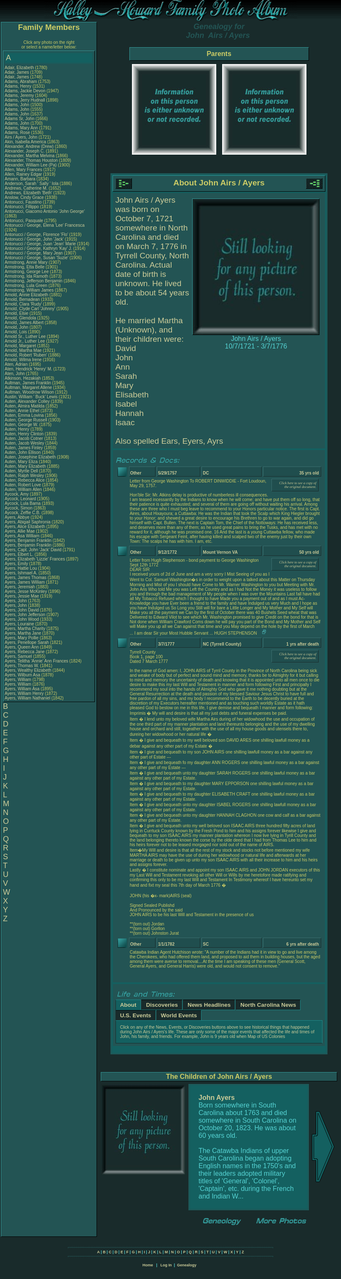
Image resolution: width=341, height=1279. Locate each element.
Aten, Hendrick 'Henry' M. (28, 369)
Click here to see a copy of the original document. (297, 485)
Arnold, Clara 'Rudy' (24, 304)
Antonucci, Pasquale (24, 220)
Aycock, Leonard (21, 498)
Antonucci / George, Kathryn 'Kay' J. (38, 248)
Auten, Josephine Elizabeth (30, 457)
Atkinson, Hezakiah (23, 378)
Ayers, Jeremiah (20, 587)
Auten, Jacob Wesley (24, 443)
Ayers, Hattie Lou (21, 568)
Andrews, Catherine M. (26, 188)
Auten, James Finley (24, 447)
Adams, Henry (18, 86)
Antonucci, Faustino (24, 202)
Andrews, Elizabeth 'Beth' (29, 192)
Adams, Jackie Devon (25, 90)
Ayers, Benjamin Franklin (28, 540)
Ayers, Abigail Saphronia (28, 522)
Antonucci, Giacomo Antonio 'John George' (45, 211)
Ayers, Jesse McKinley (26, 591)
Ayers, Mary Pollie (21, 637)
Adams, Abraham (21, 81)
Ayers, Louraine (20, 624)
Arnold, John (17, 327)
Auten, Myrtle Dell (21, 471)
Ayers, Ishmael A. (21, 573)
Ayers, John (16, 600)
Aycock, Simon (19, 508)
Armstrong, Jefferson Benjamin (33, 281)
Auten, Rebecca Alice (25, 480)
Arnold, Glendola (21, 318)
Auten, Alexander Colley (27, 401)
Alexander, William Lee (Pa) (30, 165)
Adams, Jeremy (20, 95)
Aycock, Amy (17, 494)
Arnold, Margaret (21, 345)
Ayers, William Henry (24, 693)
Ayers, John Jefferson (25, 614)
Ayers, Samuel (19, 656)
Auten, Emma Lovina (24, 415)
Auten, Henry (17, 429)
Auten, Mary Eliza (21, 461)
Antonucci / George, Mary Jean (34, 253)
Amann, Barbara (21, 179)
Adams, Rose (18, 132)
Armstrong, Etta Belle (24, 267)
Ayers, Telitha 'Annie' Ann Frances (36, 661)
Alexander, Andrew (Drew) (30, 146)
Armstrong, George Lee (27, 271)
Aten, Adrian (17, 364)
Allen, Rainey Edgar (23, 174)
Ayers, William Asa (22, 688)
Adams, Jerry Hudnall (25, 100)
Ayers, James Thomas (25, 577)
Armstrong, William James (29, 290)
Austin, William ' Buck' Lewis (31, 396)
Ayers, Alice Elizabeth (25, 526)
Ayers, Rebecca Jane (25, 651)
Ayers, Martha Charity (25, 628)
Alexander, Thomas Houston (31, 160)
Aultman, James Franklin (28, 383)
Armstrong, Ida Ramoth (26, 276)
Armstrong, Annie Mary (26, 262)
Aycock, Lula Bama (22, 503)
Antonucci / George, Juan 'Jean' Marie (40, 243)
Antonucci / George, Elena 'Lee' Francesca (44, 225)
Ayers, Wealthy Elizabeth (28, 670)
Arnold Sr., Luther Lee (25, 336)
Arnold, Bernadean (23, 299)
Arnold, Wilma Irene (23, 359)
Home (147, 1265)
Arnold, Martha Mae (24, 350)
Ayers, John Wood (22, 619)
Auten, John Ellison (23, 452)
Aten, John (15, 373)
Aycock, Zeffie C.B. (22, 512)
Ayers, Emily (17, 563)
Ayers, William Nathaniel (27, 698)
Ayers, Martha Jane (23, 633)
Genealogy (186, 1265)
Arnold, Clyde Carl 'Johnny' (30, 308)
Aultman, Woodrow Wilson (29, 392)
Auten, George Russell (26, 420)
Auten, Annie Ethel (22, 410)
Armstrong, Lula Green (26, 285)
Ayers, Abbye (18, 517)
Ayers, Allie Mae (20, 531)
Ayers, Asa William (22, 536)
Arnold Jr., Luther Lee (25, 341)
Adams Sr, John (20, 118)
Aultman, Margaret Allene (28, 387)
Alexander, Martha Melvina (29, 155)
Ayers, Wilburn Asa (22, 675)
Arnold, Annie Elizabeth (26, 294)
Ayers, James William (25, 582)
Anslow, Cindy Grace (24, 197)
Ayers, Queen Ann (22, 647)
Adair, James (17, 72)
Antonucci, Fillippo (22, 206)
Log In (166, 1265)
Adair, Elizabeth (20, 67)
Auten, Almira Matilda (25, 406)
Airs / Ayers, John (21, 137)
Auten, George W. (21, 424)
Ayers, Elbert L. (19, 554)
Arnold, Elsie (17, 313)
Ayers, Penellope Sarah (27, 642)
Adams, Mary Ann (22, 128)
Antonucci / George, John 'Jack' (35, 239)
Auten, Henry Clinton (24, 434)
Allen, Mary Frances (23, 169)
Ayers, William (18, 679)
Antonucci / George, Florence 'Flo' (37, 234)
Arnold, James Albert (24, 322)
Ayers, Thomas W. (22, 665)
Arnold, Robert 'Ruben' (26, 355)
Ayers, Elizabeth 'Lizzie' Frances (35, 559)
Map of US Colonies (266, 1036)
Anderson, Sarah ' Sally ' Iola (32, 183)
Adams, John (17, 104)
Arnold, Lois (16, 332)
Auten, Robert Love (23, 485)
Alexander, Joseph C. (25, 151)
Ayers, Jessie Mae (22, 596)
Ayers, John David (22, 610)
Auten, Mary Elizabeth (25, 466)
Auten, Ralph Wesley (24, 475)
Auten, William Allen (23, 489)
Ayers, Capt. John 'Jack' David (33, 549)
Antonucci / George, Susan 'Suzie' (37, 257)
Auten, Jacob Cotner (24, 438)
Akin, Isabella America (25, 141)
